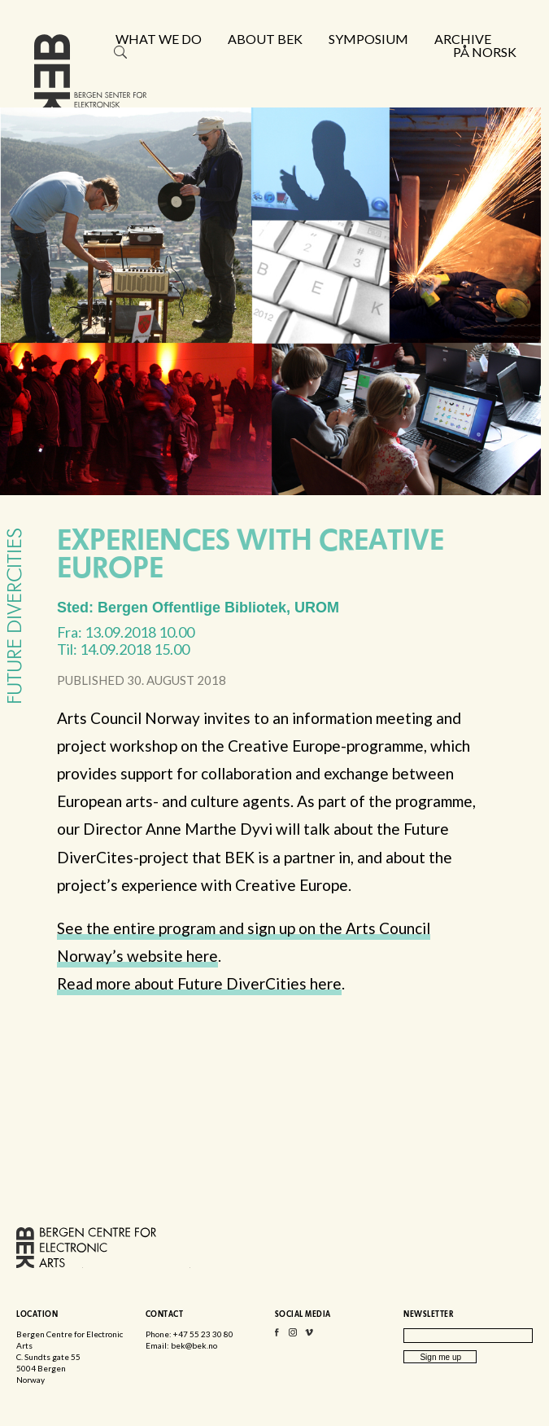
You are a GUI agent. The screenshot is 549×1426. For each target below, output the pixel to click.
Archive (462, 39)
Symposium (368, 39)
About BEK (265, 39)
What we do (158, 39)
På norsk (484, 52)
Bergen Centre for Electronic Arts (90, 79)
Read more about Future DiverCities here (199, 983)
